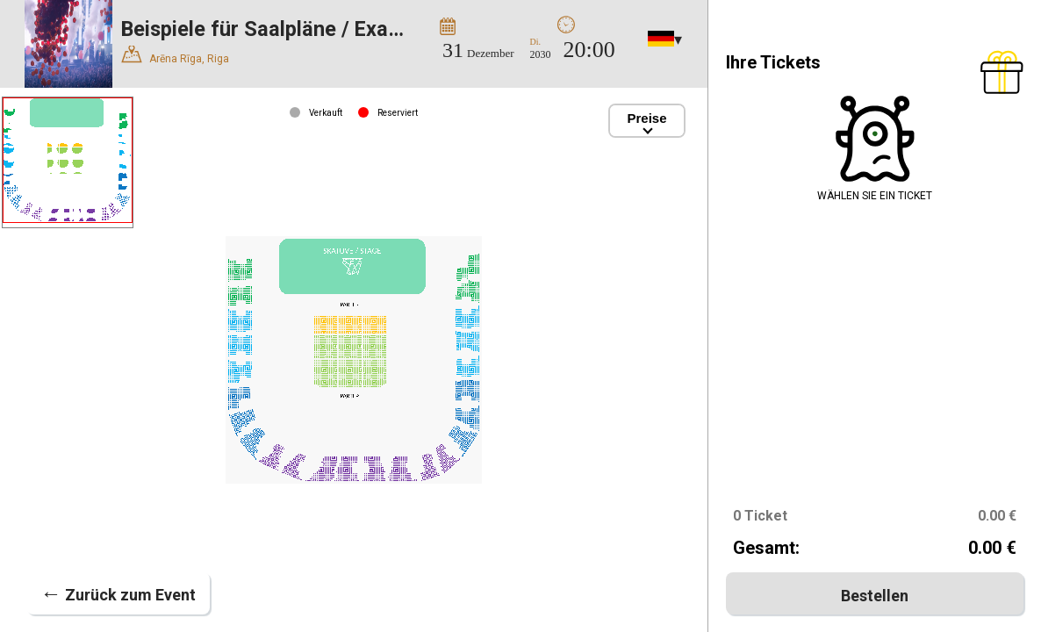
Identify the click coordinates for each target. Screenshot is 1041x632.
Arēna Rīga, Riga (175, 56)
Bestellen (874, 595)
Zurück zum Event (118, 593)
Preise (647, 118)
